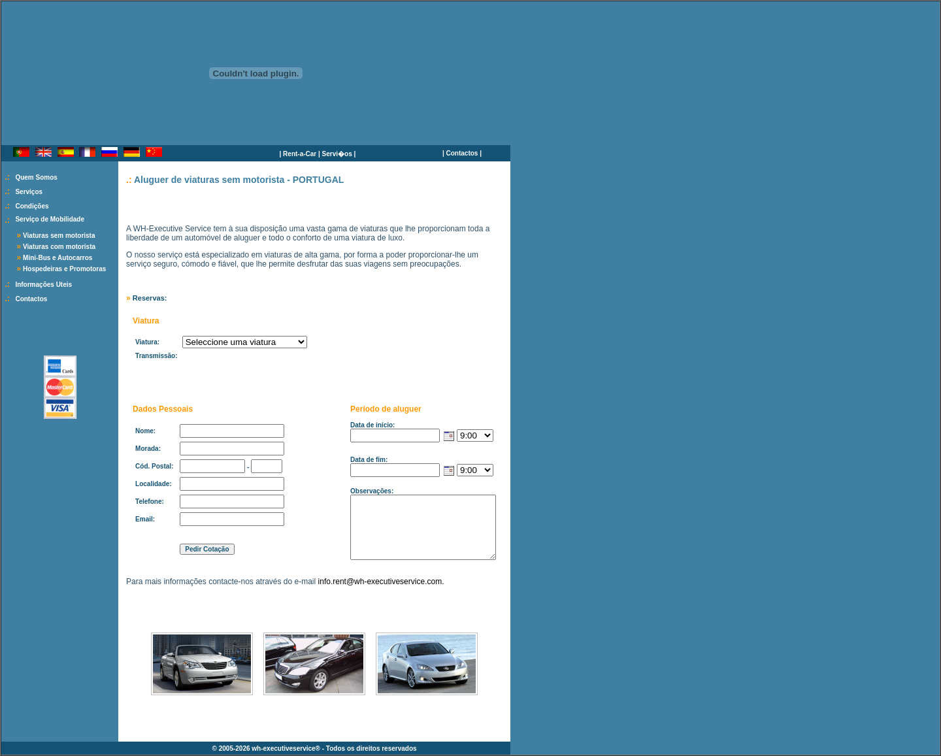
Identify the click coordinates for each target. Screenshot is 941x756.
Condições (31, 206)
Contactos (462, 153)
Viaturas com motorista (59, 246)
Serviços (28, 191)
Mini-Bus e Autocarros (57, 257)
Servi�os (337, 153)
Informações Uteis (43, 284)
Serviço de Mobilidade (49, 219)
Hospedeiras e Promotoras (64, 268)
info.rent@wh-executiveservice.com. (381, 581)
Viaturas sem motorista (59, 235)
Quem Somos (36, 177)
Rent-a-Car (299, 153)
